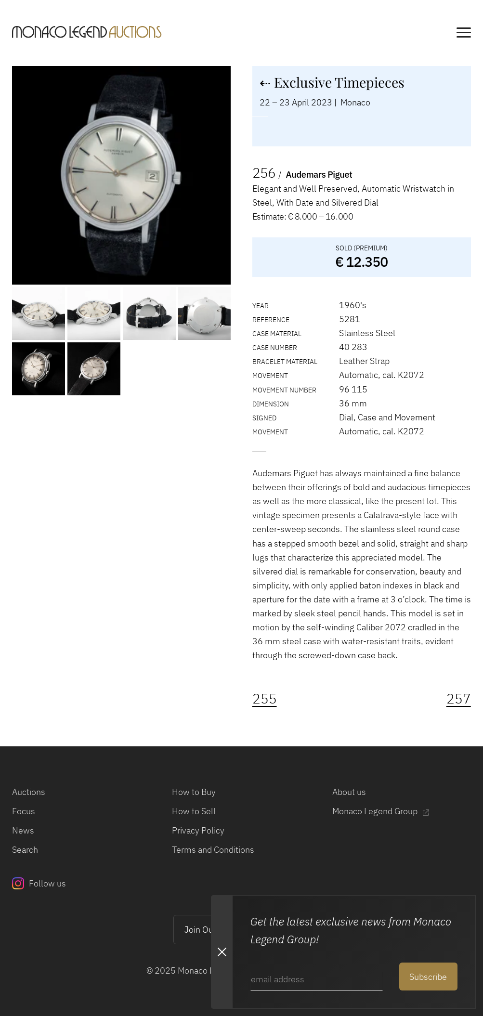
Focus (23, 811)
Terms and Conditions (213, 849)
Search (25, 849)
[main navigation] (464, 33)
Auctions (28, 791)
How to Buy (194, 791)
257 (458, 698)
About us (349, 791)
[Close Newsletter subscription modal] (221, 952)
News (23, 830)
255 (264, 698)
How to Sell (194, 811)
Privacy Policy (198, 830)
